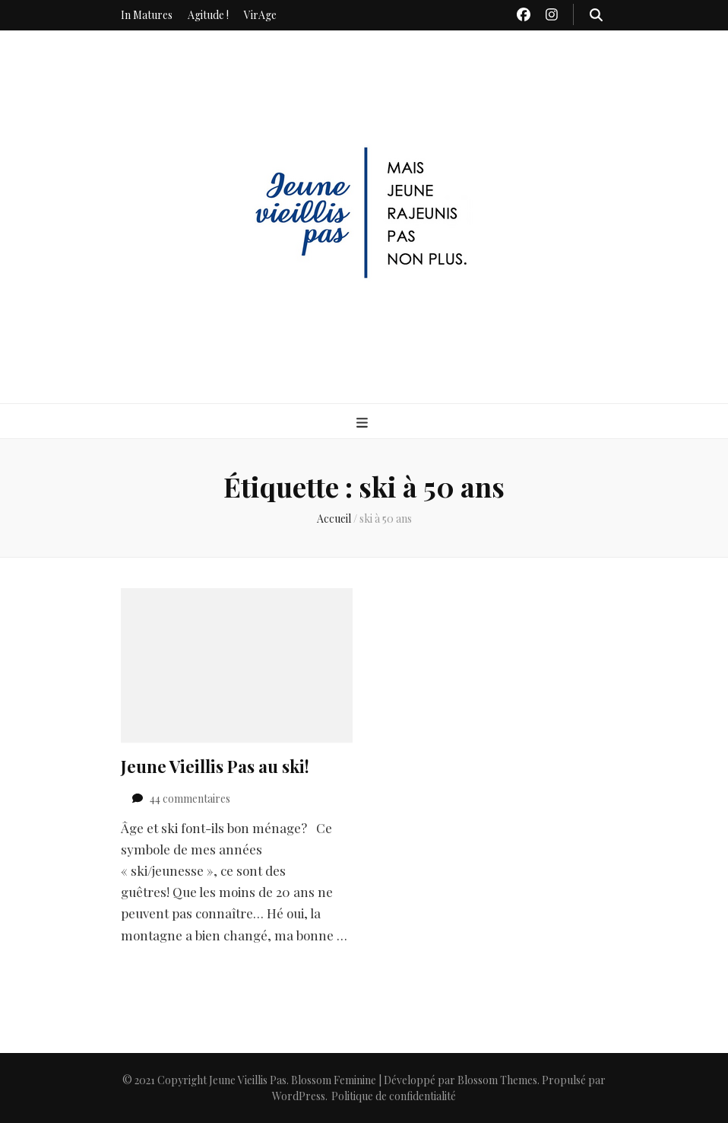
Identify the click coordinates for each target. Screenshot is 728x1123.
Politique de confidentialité (393, 1096)
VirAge (260, 15)
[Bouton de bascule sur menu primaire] (364, 422)
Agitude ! (208, 15)
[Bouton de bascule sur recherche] (596, 14)
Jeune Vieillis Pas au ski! (215, 766)
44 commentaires (190, 798)
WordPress (298, 1096)
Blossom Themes (497, 1080)
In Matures (147, 15)
